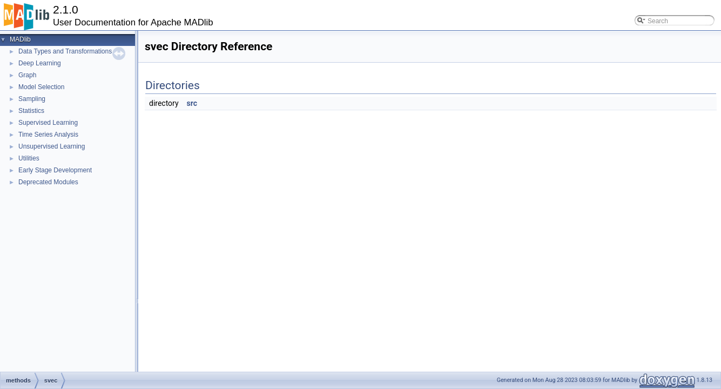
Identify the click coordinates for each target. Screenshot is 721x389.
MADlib (20, 39)
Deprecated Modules (48, 182)
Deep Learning (39, 63)
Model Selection (41, 87)
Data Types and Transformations (65, 51)
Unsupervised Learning (51, 146)
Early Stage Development (55, 170)
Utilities (28, 158)
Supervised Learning (48, 122)
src (192, 103)
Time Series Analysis (48, 134)
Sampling (31, 99)
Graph (27, 75)
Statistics (31, 111)
